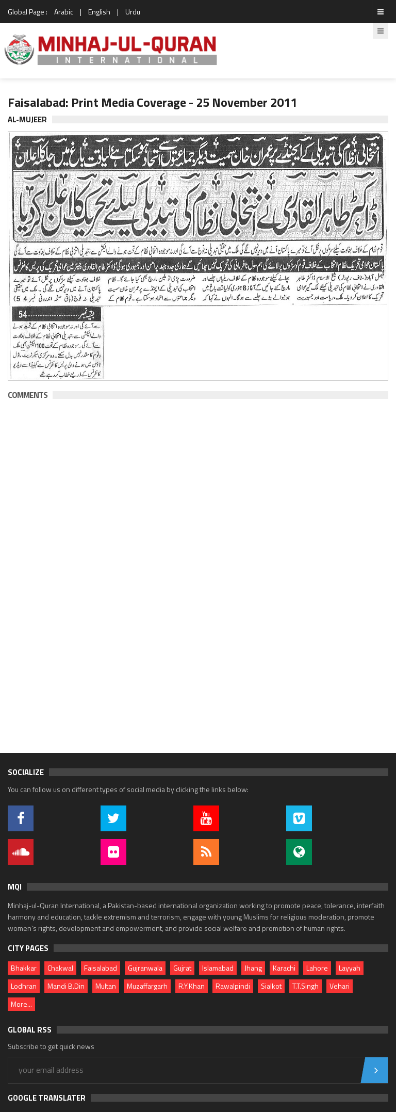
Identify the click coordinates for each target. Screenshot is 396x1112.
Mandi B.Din (66, 985)
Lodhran (24, 985)
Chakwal (60, 967)
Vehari (339, 985)
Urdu (132, 11)
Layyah (349, 967)
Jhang (253, 967)
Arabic (63, 11)
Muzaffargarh (147, 985)
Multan (105, 985)
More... (21, 1003)
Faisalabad (100, 967)
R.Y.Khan (191, 985)
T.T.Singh (305, 985)
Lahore (317, 967)
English (99, 11)
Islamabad (218, 967)
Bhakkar (24, 967)
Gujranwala (145, 967)
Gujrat (182, 967)
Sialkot (271, 985)
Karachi (284, 967)
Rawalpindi (233, 985)
